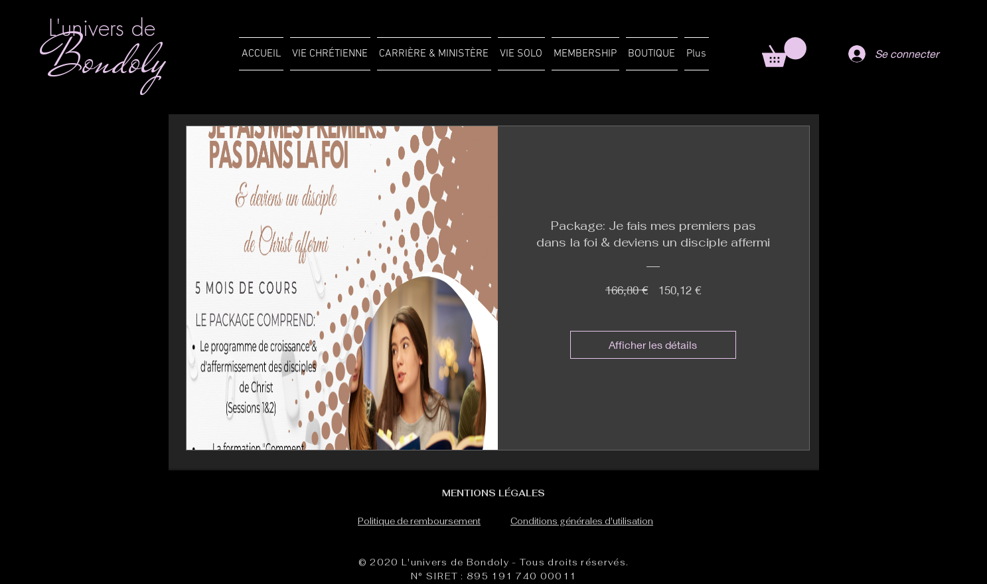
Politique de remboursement (419, 521)
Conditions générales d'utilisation (581, 521)
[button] (330, 53)
